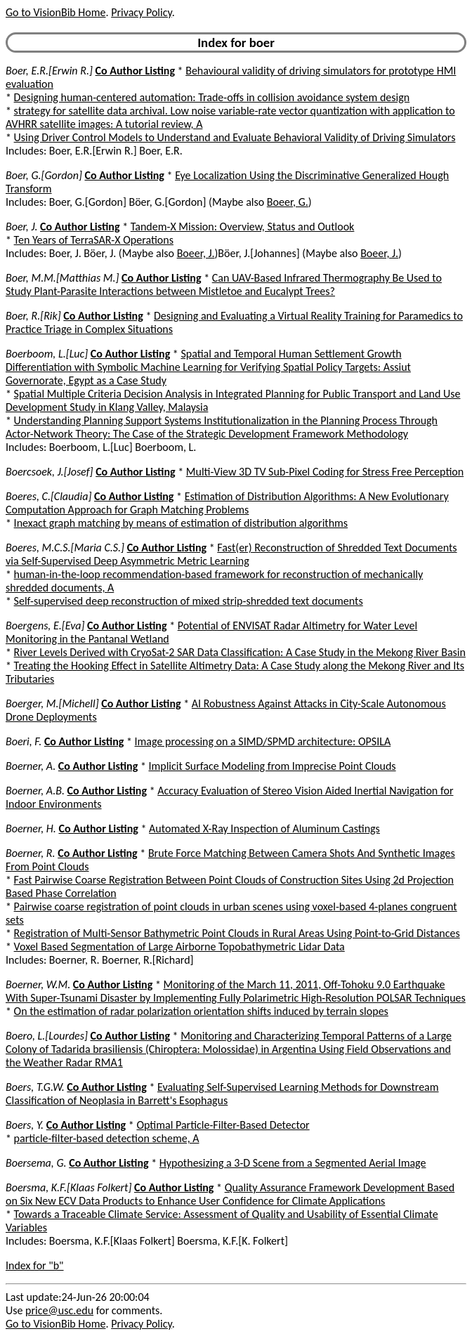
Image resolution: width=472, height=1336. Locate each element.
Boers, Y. (25, 1125)
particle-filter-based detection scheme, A (106, 1138)
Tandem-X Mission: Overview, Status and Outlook (243, 226)
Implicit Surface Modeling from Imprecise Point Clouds (271, 766)
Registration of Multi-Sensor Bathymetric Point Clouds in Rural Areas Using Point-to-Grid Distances (237, 933)
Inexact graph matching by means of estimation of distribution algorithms (181, 523)
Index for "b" (35, 1265)
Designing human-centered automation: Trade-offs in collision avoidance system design (212, 97)
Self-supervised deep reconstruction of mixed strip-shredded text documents (188, 601)
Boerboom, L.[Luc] (47, 353)
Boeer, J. (196, 253)
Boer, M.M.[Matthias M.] (62, 277)
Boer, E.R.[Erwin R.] (49, 70)
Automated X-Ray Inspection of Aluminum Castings (264, 828)
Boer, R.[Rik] (33, 315)
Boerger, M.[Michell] (52, 703)
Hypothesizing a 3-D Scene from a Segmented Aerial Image (292, 1163)
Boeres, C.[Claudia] (48, 496)
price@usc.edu (59, 1310)
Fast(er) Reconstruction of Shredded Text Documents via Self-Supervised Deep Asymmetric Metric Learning (231, 554)
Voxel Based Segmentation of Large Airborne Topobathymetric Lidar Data (179, 946)
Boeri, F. (23, 741)
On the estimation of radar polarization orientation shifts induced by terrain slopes (201, 1011)
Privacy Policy (141, 12)
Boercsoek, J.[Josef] (49, 471)
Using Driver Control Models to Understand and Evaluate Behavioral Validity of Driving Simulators (235, 137)
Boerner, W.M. (38, 984)
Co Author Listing (135, 70)
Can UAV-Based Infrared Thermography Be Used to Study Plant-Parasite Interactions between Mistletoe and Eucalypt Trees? (224, 284)
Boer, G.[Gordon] (44, 175)
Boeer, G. (287, 202)
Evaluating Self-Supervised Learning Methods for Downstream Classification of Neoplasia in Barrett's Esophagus (222, 1093)
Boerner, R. (30, 853)
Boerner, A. (30, 766)
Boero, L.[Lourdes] (47, 1035)
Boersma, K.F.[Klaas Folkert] (68, 1187)
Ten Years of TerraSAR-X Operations (93, 240)
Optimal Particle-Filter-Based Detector (222, 1125)
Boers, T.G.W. (35, 1087)
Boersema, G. (36, 1163)
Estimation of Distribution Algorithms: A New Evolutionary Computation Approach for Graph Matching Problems (227, 503)
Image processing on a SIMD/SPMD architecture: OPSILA (263, 741)
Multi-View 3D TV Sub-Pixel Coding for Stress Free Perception (325, 471)
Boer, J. (21, 226)
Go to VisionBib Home (55, 12)
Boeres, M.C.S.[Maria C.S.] (65, 547)
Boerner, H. (31, 828)
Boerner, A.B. (35, 790)
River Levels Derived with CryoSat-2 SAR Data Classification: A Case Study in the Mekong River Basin (240, 652)
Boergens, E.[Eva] (45, 625)
